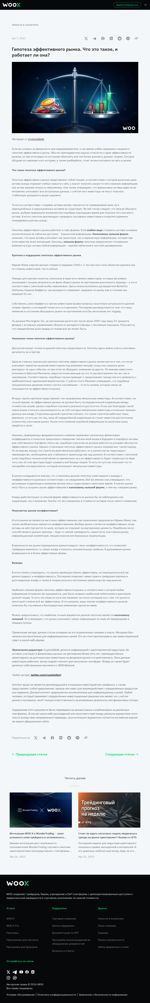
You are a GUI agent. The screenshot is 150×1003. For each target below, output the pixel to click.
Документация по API (65, 932)
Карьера (103, 932)
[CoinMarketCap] (15, 978)
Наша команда (107, 925)
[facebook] (103, 38)
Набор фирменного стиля (113, 947)
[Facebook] (27, 972)
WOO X (10, 918)
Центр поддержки (63, 925)
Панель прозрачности (111, 939)
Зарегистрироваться (127, 4)
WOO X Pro (12, 925)
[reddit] (120, 38)
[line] (128, 38)
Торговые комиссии (64, 918)
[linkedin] (111, 38)
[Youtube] (21, 972)
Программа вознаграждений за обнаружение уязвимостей (71, 941)
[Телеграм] (14, 972)
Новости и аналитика (25, 24)
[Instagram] (8, 978)
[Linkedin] (33, 972)
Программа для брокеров (21, 947)
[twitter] (86, 38)
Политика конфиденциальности (56, 994)
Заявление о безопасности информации (103, 994)
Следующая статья (121, 754)
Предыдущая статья (29, 754)
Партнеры (12, 932)
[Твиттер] (8, 972)
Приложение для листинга (22, 939)
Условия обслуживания (20, 994)
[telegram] (94, 38)
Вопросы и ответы (63, 950)
